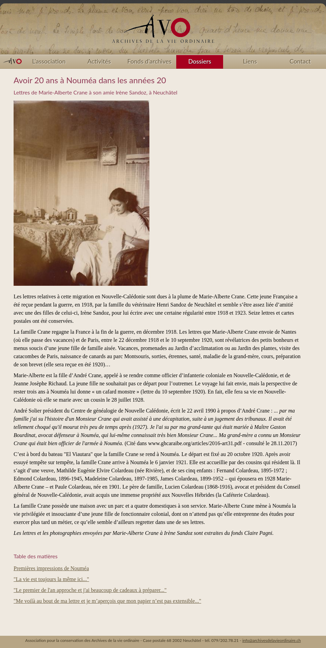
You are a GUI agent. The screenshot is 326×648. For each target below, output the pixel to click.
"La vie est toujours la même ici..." (51, 579)
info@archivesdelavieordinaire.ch (271, 640)
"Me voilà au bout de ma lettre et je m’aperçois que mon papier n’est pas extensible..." (107, 601)
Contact (300, 61)
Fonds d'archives (149, 61)
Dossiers (199, 61)
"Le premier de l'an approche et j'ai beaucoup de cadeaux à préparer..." (90, 590)
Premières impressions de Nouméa (51, 568)
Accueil (163, 31)
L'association (49, 61)
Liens (250, 61)
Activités (99, 61)
